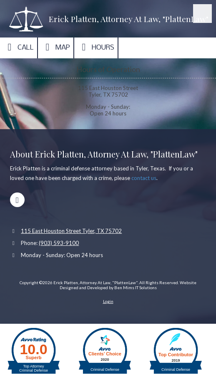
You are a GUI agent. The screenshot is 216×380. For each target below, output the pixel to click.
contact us (143, 178)
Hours (96, 47)
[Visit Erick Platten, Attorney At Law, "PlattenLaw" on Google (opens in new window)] (17, 199)
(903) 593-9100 (59, 243)
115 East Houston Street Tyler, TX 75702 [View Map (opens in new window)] (71, 231)
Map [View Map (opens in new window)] (55, 47)
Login (108, 301)
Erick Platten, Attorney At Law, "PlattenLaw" (128, 18)
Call (18, 47)
